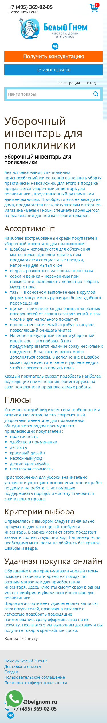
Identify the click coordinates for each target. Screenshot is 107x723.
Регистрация (68, 82)
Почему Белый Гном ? (25, 661)
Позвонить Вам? (23, 11)
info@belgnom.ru (35, 701)
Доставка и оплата (22, 666)
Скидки (11, 671)
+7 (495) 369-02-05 (31, 6)
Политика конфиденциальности (35, 682)
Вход (91, 82)
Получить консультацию (53, 56)
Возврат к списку (21, 638)
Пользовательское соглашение (34, 677)
